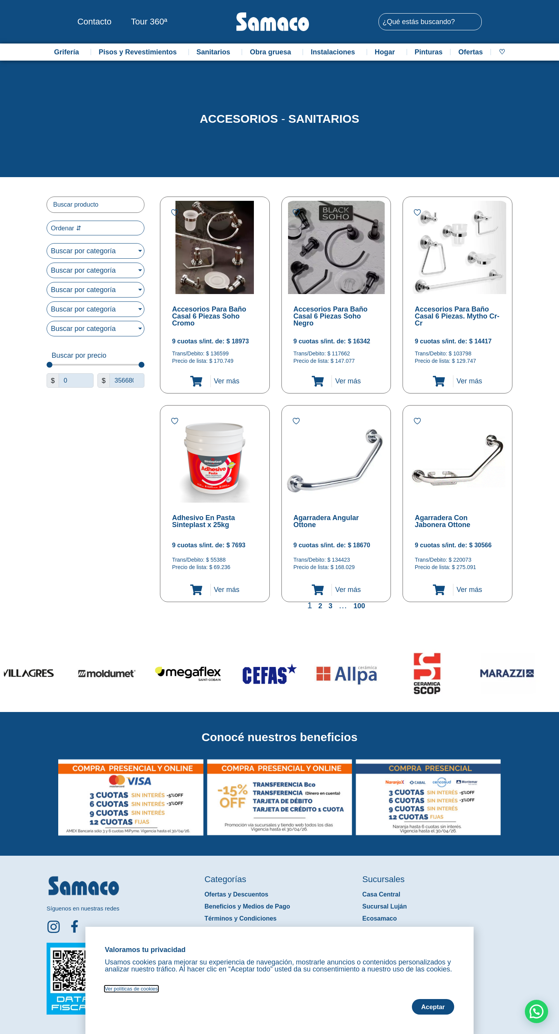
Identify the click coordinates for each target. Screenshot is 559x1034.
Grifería (68, 52)
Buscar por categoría (83, 252)
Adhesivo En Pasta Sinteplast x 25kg (203, 521)
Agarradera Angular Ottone (326, 521)
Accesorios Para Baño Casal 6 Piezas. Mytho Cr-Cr (457, 316)
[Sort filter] (95, 228)
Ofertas (470, 52)
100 (359, 606)
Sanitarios (215, 52)
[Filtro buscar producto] (95, 205)
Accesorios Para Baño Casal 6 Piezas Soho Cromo (209, 316)
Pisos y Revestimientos (140, 52)
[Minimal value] (95, 366)
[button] (52, 791)
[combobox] (430, 21)
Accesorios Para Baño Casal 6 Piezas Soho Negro (330, 316)
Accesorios (239, 118)
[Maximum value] (127, 382)
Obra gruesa (272, 52)
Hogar (387, 52)
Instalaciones (335, 52)
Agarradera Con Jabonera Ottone (442, 521)
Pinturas (429, 52)
